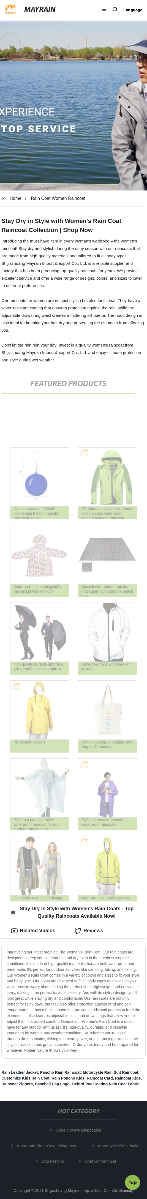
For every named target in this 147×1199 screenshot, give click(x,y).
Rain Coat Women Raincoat (58, 198)
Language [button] (133, 10)
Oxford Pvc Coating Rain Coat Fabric (106, 1084)
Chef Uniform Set (102, 1161)
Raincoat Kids (128, 1078)
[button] (104, 10)
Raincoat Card (100, 1078)
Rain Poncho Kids (68, 1078)
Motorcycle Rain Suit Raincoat (110, 1072)
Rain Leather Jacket (19, 1072)
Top (133, 1183)
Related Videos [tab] (33, 931)
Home (15, 198)
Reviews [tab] (89, 931)
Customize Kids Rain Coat (25, 1078)
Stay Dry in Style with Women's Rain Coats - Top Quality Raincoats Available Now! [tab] (72, 912)
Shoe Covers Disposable (80, 1130)
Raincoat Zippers (17, 1084)
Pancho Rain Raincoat (60, 1072)
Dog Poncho (54, 1161)
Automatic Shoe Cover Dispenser (48, 1145)
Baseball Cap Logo (52, 1084)
